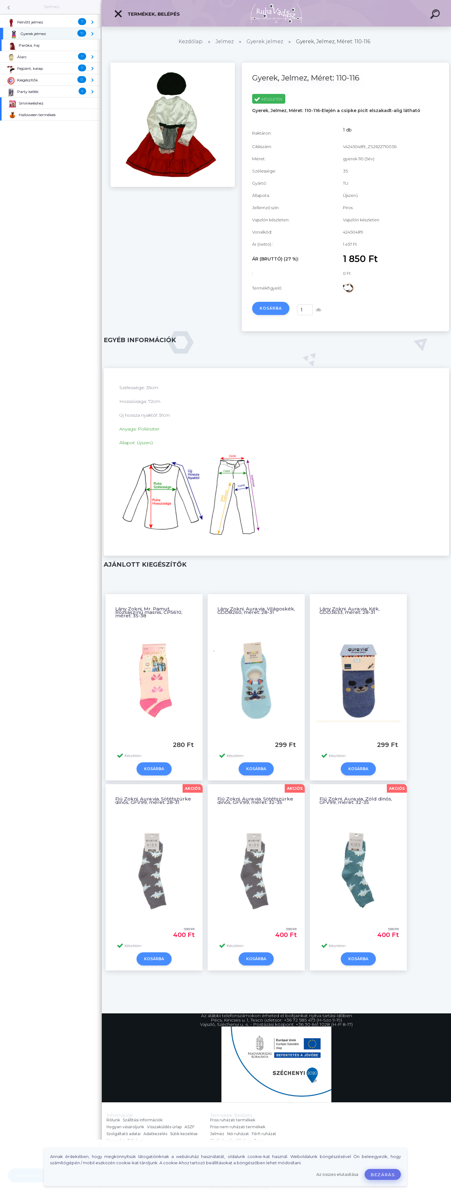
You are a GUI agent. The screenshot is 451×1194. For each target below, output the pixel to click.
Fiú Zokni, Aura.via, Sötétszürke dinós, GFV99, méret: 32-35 (255, 800)
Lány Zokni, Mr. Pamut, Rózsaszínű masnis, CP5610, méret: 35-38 (148, 612)
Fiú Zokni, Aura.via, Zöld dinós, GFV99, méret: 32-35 (355, 800)
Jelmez (52, 6)
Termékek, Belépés (147, 14)
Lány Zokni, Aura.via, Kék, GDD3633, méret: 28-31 (349, 610)
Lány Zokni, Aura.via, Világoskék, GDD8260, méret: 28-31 (256, 610)
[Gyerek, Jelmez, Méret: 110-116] (173, 185)
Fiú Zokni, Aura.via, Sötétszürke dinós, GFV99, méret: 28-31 (153, 800)
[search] (436, 15)
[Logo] (276, 13)
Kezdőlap (191, 41)
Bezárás (383, 1174)
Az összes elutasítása (337, 1174)
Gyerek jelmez (264, 41)
